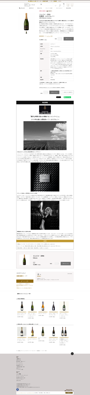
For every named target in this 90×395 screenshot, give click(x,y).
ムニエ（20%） (53, 56)
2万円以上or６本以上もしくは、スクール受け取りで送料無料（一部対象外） (53, 87)
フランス (52, 46)
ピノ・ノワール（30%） (55, 54)
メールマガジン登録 (19, 367)
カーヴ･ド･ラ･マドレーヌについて (22, 372)
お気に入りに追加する (66, 92)
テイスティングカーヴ (20, 374)
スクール (68, 5)
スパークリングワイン (58, 51)
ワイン (52, 51)
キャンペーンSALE (49, 8)
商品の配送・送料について (20, 359)
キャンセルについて (19, 362)
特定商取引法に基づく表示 (20, 375)
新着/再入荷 (31, 8)
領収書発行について (19, 363)
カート (64, 5)
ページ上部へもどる (72, 351)
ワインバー (72, 5)
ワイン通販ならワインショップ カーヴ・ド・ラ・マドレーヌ (20, 5)
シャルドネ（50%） (54, 53)
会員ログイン (18, 365)
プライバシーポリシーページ (21, 392)
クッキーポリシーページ (30, 392)
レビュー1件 (49, 36)
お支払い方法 (18, 358)
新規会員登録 (68, 8)
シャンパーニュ (57, 46)
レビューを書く (26, 279)
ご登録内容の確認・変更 (20, 364)
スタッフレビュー (59, 8)
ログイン (56, 5)
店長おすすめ (39, 8)
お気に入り (60, 5)
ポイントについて (19, 360)
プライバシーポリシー (20, 376)
